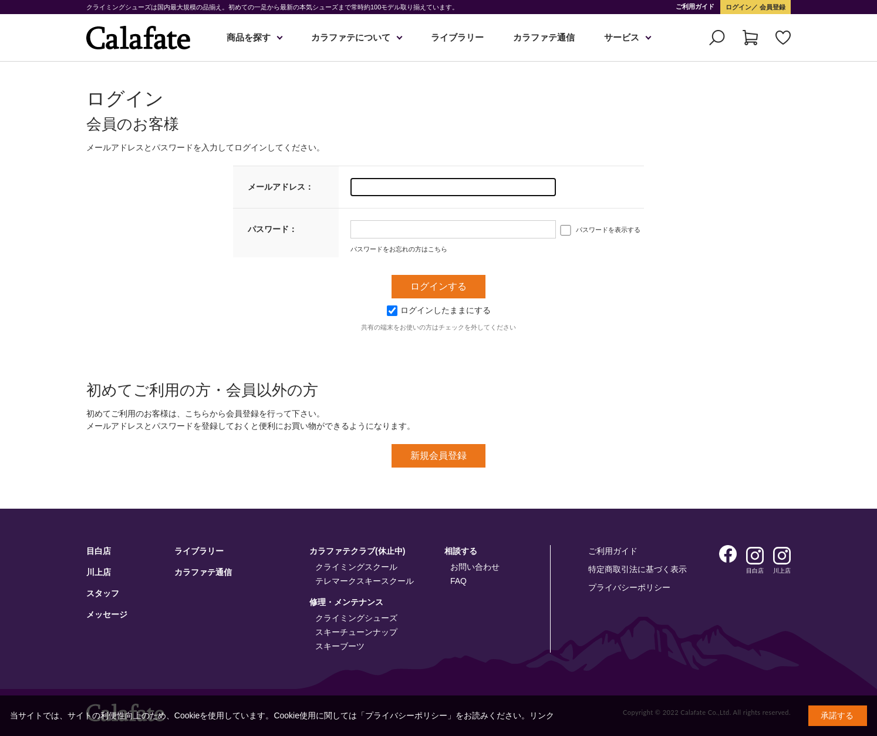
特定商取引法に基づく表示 (637, 569)
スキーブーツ (340, 646)
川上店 (98, 572)
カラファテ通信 (544, 37)
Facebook (728, 554)
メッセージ (106, 614)
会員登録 (771, 7)
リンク (541, 715)
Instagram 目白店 (755, 555)
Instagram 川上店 (782, 555)
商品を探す (249, 37)
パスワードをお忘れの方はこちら (398, 249)
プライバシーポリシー (629, 587)
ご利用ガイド (695, 6)
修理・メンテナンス (346, 602)
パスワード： (272, 229)
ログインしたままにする (439, 310)
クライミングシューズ (356, 618)
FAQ (458, 581)
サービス (621, 37)
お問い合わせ (475, 567)
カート (750, 37)
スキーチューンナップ (356, 632)
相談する (460, 551)
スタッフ (102, 593)
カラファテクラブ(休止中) (357, 551)
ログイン (738, 7)
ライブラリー (457, 37)
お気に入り (783, 38)
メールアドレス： (280, 186)
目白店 (98, 551)
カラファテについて (350, 37)
